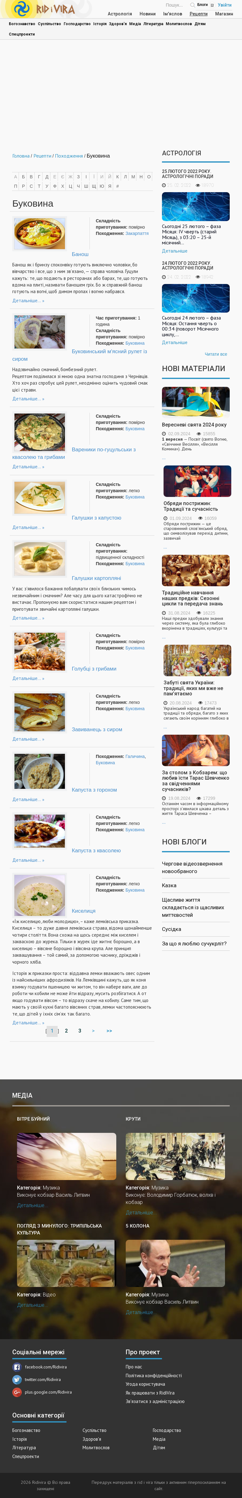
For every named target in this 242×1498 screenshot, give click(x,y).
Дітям (200, 24)
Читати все (216, 354)
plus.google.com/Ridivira (42, 1392)
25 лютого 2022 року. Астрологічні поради (187, 174)
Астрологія (120, 13)
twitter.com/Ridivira (36, 1379)
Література (153, 24)
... (196, 448)
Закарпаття (137, 233)
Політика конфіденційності (154, 1375)
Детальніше (174, 250)
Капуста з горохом (94, 790)
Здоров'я (118, 24)
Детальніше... (26, 300)
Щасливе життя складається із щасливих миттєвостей (193, 907)
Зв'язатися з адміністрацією (155, 1401)
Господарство (77, 24)
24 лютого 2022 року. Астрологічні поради (187, 265)
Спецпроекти (22, 34)
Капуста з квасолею (96, 851)
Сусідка (171, 929)
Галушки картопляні (96, 578)
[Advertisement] (121, 96)
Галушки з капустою (96, 518)
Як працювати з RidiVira (150, 1393)
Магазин (224, 13)
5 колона (137, 1226)
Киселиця (83, 911)
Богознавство (22, 24)
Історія (100, 24)
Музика (51, 1188)
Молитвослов (179, 24)
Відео (49, 1295)
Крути (133, 1119)
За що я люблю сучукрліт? (194, 943)
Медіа (135, 24)
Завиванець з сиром (97, 729)
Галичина (135, 756)
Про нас (134, 1367)
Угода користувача (145, 1384)
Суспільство (49, 24)
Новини (148, 13)
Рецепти (199, 13)
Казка (169, 885)
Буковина (135, 343)
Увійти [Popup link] (225, 5)
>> (110, 1031)
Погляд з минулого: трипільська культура (59, 1229)
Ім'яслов (172, 13)
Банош (80, 254)
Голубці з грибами (94, 669)
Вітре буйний (33, 1119)
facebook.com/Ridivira (39, 1367)
